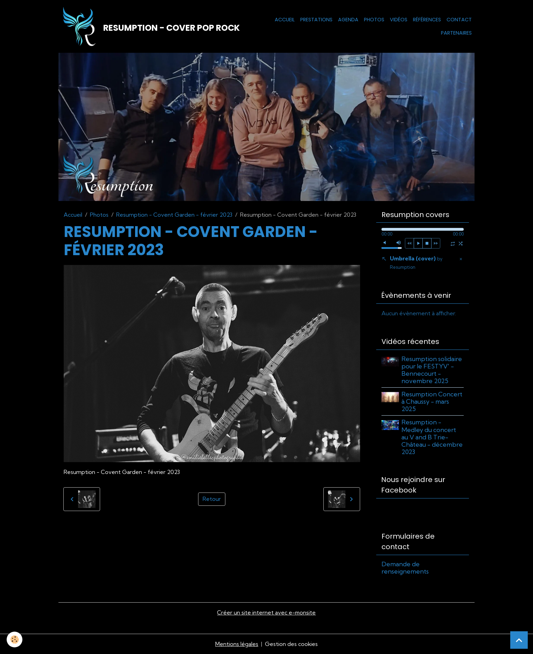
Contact (459, 19)
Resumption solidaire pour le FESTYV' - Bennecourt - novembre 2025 (432, 370)
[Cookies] (15, 639)
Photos (374, 19)
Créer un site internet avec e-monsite (266, 613)
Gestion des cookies (291, 644)
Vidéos (398, 19)
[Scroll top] (519, 640)
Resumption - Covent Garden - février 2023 (174, 214)
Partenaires (456, 32)
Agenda (348, 19)
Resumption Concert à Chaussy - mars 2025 (432, 402)
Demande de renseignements (405, 568)
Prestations (316, 19)
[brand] (147, 27)
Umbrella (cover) (416, 263)
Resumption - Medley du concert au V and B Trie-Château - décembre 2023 (432, 437)
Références (427, 19)
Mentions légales (236, 644)
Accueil (285, 19)
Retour (212, 499)
